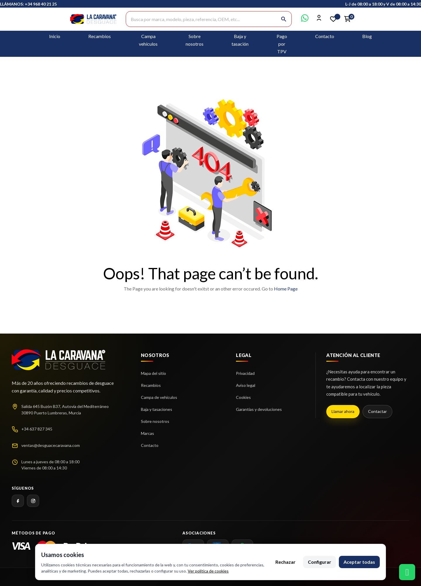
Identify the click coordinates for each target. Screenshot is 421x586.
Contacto (324, 36)
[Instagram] (33, 501)
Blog (367, 36)
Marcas (147, 433)
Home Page (286, 288)
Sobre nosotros (155, 421)
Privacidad (245, 373)
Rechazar (285, 562)
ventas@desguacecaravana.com (50, 445)
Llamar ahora (343, 411)
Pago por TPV (282, 43)
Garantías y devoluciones (259, 409)
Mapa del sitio (153, 373)
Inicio (54, 36)
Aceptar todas (359, 562)
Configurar (319, 562)
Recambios (99, 36)
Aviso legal (245, 385)
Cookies (243, 397)
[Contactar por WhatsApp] (304, 20)
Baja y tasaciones (156, 409)
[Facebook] (18, 501)
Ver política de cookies (208, 570)
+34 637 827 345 (36, 428)
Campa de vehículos (159, 397)
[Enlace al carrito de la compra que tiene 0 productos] (347, 19)
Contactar (377, 411)
